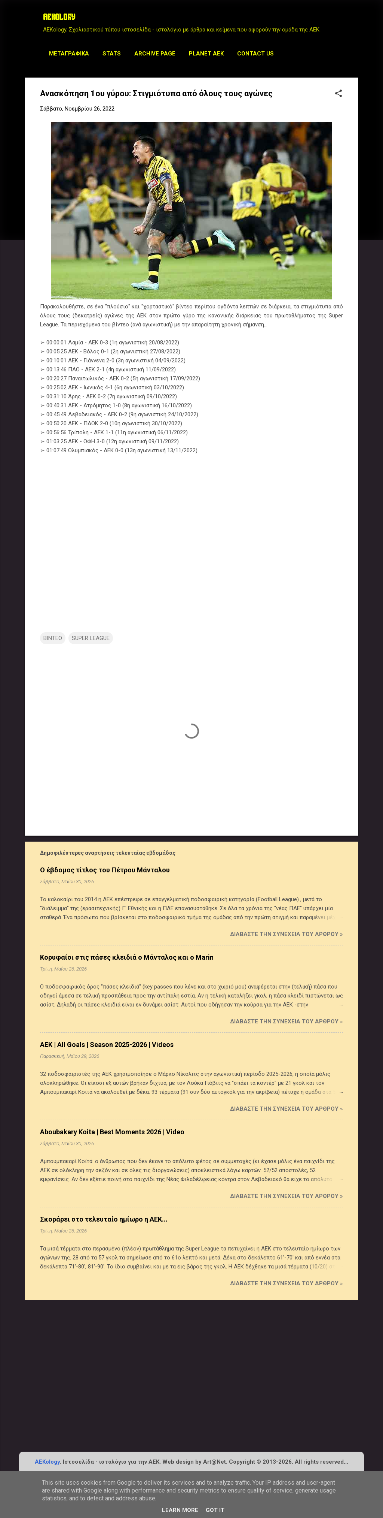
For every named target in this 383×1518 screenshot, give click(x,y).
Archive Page (154, 53)
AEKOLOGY (59, 17)
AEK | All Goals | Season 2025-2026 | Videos (107, 1044)
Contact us (255, 53)
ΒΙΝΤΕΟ (52, 638)
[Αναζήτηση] (353, 20)
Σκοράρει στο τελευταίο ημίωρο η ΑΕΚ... (104, 1219)
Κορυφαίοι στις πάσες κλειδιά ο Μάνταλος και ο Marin (127, 957)
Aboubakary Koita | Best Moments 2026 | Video (112, 1132)
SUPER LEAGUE (91, 638)
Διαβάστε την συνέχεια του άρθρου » (286, 934)
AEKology (47, 1461)
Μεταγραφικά (69, 53)
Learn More (180, 1510)
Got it (215, 1510)
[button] (338, 94)
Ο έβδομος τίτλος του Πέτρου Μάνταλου (105, 870)
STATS (111, 53)
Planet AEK (206, 53)
